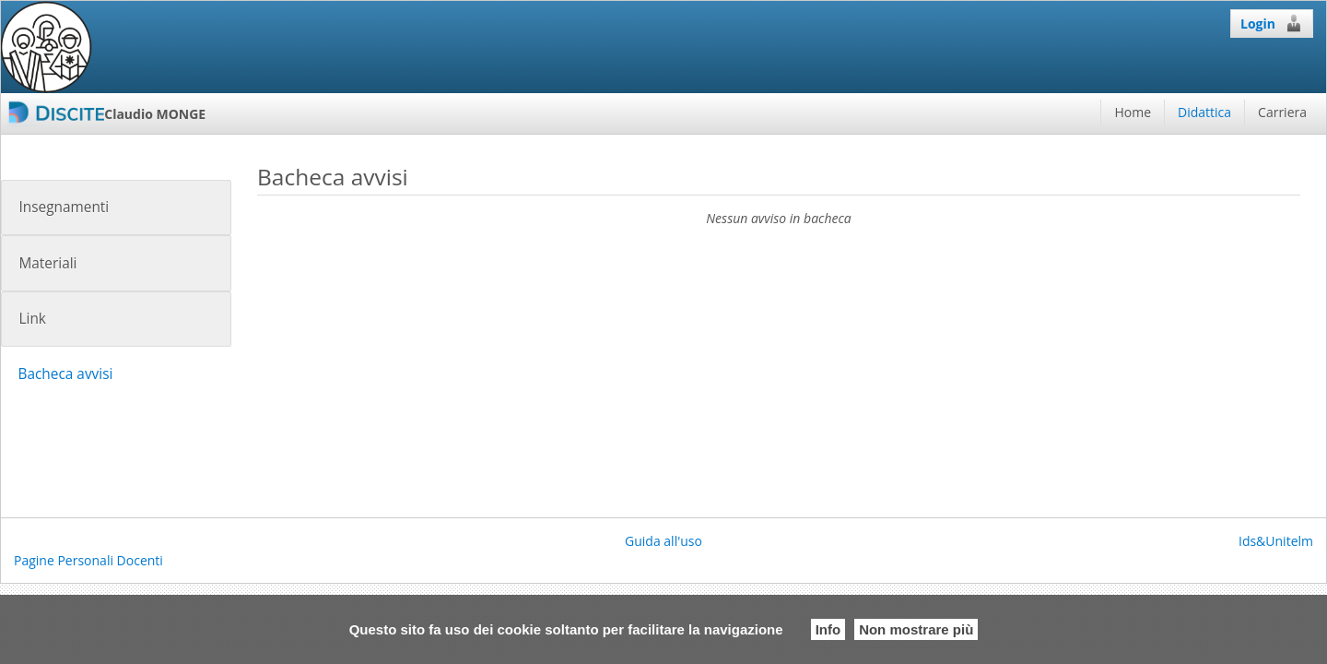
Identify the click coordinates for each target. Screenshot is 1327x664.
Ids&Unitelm (1276, 541)
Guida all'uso (663, 541)
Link (31, 318)
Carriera (1282, 112)
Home (1132, 112)
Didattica (1204, 112)
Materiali (47, 263)
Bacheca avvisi (65, 374)
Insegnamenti (63, 207)
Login (1271, 23)
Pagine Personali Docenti (88, 560)
